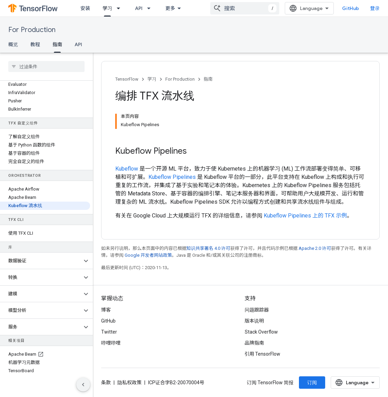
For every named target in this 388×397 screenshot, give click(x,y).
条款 (106, 382)
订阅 (312, 382)
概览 (13, 44)
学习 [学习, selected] (107, 8)
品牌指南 (254, 343)
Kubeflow (126, 168)
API (139, 8)
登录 (375, 8)
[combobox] (244, 8)
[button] (41, 261)
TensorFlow (126, 79)
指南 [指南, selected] (57, 44)
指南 (208, 79)
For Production (32, 30)
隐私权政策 (129, 382)
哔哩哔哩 (110, 343)
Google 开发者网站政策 (148, 255)
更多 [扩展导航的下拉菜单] (170, 8)
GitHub (350, 8)
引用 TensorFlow (263, 354)
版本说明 (254, 321)
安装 (85, 8)
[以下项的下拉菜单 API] (151, 8)
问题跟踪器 (257, 310)
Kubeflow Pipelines (172, 177)
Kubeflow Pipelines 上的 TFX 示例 (305, 215)
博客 (106, 310)
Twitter (109, 332)
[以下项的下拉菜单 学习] (120, 8)
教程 (35, 44)
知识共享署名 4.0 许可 (208, 248)
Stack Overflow (261, 332)
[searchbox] (46, 66)
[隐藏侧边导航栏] (83, 384)
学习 (151, 79)
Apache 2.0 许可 (315, 248)
